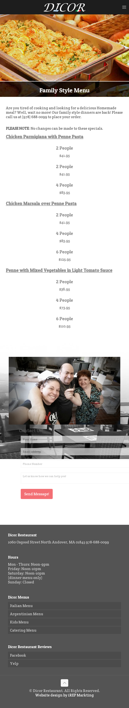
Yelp (14, 663)
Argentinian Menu (26, 614)
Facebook (18, 655)
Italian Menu (21, 605)
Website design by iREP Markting (64, 695)
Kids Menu (19, 622)
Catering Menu (23, 630)
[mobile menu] (124, 7)
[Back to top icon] (64, 683)
